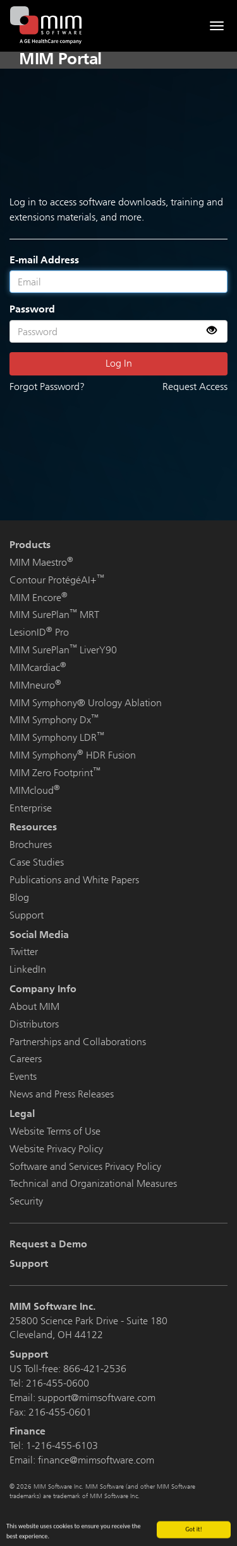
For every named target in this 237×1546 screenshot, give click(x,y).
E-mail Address (44, 260)
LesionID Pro (39, 632)
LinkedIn (27, 969)
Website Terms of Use (54, 1131)
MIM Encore (38, 598)
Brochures (30, 844)
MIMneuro (35, 685)
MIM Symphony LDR (56, 737)
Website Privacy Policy (56, 1149)
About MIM (34, 1006)
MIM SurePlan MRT (54, 615)
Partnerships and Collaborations (77, 1042)
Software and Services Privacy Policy (85, 1166)
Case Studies (36, 862)
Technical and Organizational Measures (93, 1183)
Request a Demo (48, 1244)
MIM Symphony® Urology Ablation (85, 703)
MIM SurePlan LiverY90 (63, 650)
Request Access (195, 386)
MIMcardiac (37, 667)
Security (26, 1201)
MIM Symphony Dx (54, 720)
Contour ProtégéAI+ (56, 580)
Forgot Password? (47, 386)
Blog (19, 897)
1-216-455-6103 (62, 1446)
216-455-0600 (57, 1383)
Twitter (23, 952)
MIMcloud (34, 790)
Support (26, 915)
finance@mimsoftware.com (96, 1460)
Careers (25, 1059)
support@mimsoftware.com (96, 1398)
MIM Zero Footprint (54, 773)
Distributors (34, 1024)
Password (32, 309)
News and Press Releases (61, 1094)
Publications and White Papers (74, 880)
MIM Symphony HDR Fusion (72, 755)
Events (23, 1076)
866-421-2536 (94, 1369)
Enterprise (30, 808)
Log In (119, 363)
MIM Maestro (41, 562)
